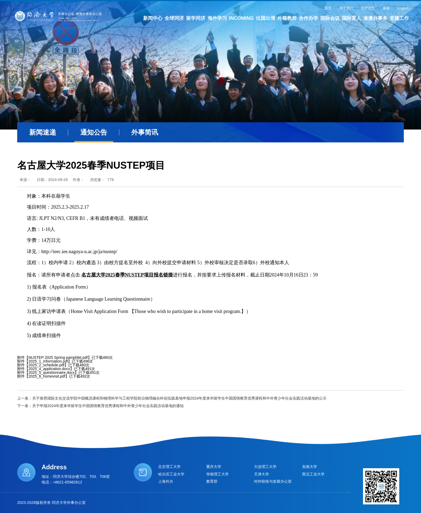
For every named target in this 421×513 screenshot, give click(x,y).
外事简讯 (144, 132)
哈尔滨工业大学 (171, 474)
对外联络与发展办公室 (273, 481)
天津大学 (261, 474)
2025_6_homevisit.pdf (46, 376)
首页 (328, 8)
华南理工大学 (217, 474)
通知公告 (93, 132)
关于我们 (346, 8)
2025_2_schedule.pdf (46, 365)
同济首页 (368, 8)
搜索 (386, 8)
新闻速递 (42, 132)
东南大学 (309, 466)
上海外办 (165, 481)
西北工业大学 (313, 474)
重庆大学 (213, 466)
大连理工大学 (265, 466)
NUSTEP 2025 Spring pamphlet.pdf (58, 357)
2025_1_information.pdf (48, 361)
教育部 (211, 481)
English (402, 8)
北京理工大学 (169, 466)
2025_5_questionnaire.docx (51, 372)
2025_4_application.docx (49, 369)
